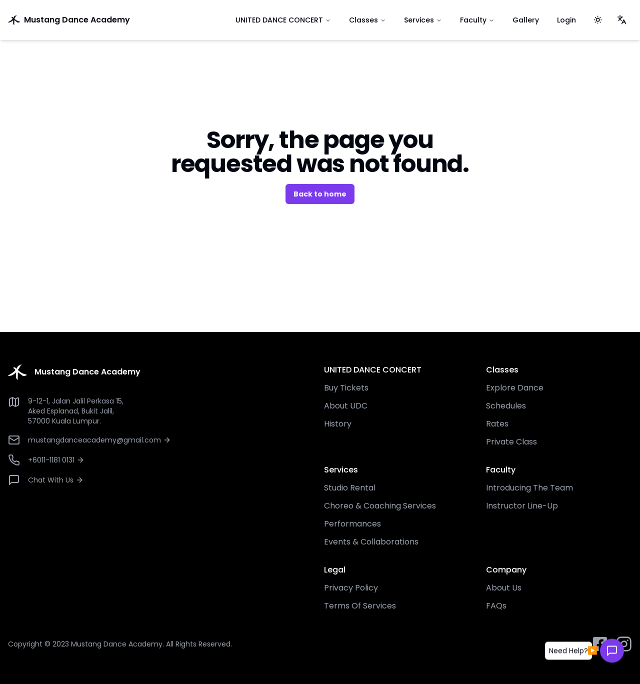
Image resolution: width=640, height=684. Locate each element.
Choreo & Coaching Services (380, 506)
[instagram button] (624, 644)
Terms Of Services (360, 606)
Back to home (320, 194)
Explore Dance (515, 388)
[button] (568, 650)
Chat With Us (56, 480)
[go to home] (112, 20)
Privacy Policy (351, 588)
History (338, 424)
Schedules (506, 406)
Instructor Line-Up (522, 506)
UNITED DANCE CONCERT (283, 20)
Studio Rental (350, 488)
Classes (367, 20)
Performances (352, 524)
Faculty (477, 20)
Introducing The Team (529, 488)
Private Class (511, 442)
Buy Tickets (346, 388)
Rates (497, 424)
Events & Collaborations (371, 542)
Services (423, 20)
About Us (504, 588)
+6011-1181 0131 (56, 460)
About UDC (346, 406)
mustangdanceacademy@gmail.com (99, 440)
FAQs (496, 606)
